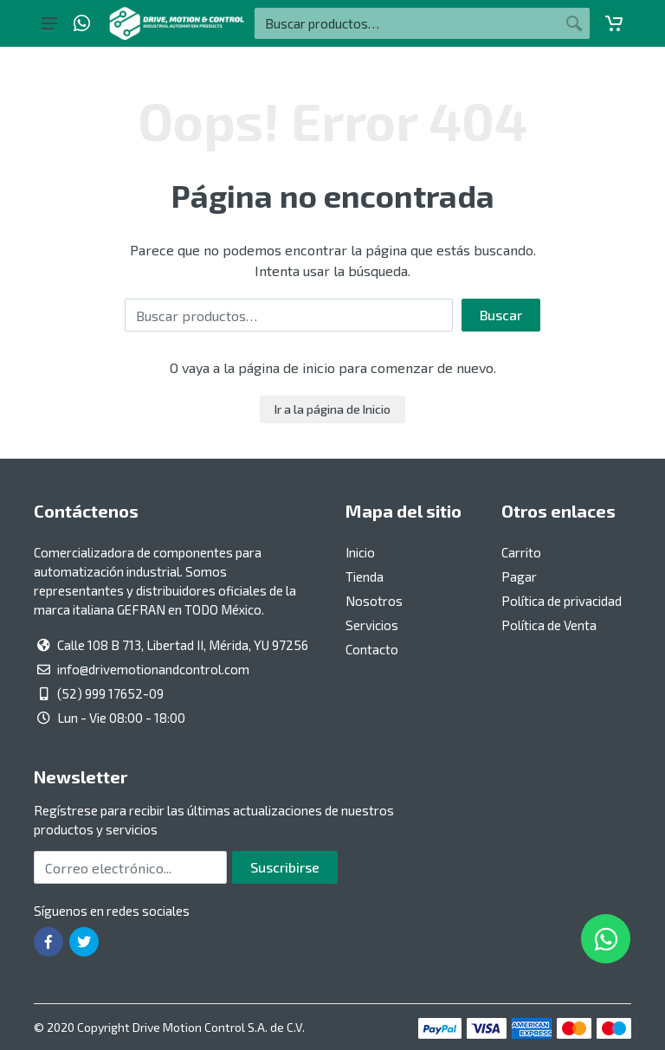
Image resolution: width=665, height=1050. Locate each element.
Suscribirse (285, 867)
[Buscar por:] (406, 23)
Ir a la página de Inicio (332, 409)
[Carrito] (614, 23)
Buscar (501, 314)
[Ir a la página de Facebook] (48, 942)
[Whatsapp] (82, 23)
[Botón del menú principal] (49, 23)
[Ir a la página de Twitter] (84, 942)
